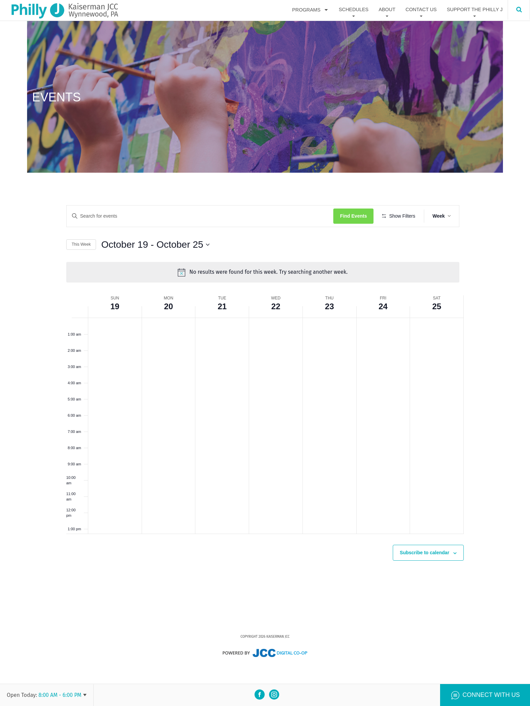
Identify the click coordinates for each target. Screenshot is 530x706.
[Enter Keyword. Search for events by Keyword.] (202, 216)
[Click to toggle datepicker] (155, 264)
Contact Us (421, 10)
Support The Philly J (475, 10)
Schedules (353, 10)
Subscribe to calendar (424, 570)
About (387, 10)
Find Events (357, 216)
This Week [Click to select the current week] (81, 264)
